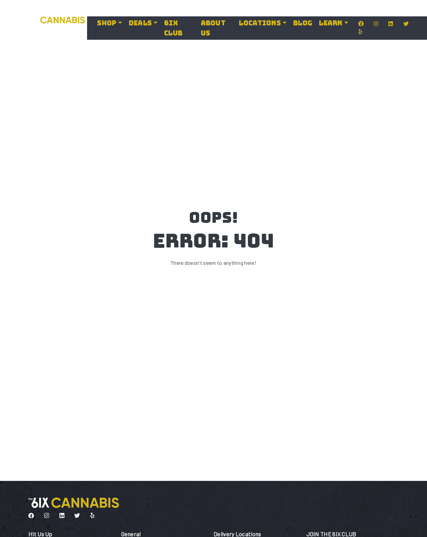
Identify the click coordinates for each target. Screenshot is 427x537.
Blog (302, 23)
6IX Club (173, 28)
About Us (213, 28)
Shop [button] (106, 23)
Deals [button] (140, 23)
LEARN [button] (330, 23)
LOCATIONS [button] (260, 23)
